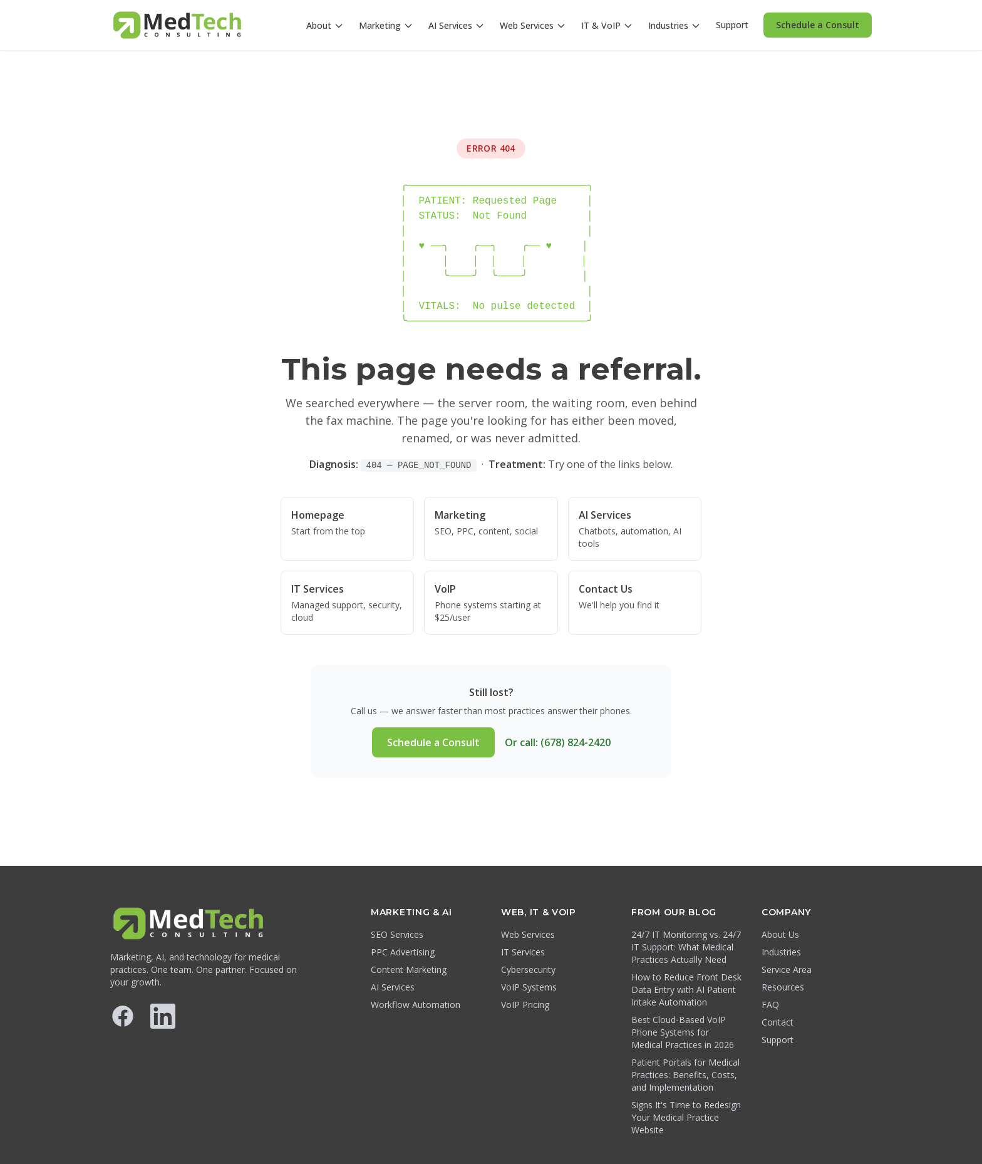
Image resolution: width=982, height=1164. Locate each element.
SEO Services (397, 934)
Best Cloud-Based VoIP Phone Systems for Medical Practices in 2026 (682, 1032)
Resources (783, 987)
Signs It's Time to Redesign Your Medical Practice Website (686, 1117)
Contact (777, 1022)
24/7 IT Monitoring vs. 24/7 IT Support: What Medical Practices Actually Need (686, 946)
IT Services (523, 952)
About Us (780, 934)
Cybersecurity (528, 969)
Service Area (787, 969)
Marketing (386, 25)
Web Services (533, 25)
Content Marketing (409, 969)
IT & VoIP (607, 25)
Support (732, 25)
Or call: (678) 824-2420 (558, 742)
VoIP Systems (529, 987)
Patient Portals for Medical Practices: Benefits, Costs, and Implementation (685, 1074)
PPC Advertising (403, 952)
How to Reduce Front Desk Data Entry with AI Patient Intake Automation (686, 989)
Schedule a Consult (817, 25)
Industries (674, 25)
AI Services (456, 25)
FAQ (770, 1005)
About (325, 25)
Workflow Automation (415, 1005)
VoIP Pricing (525, 1005)
